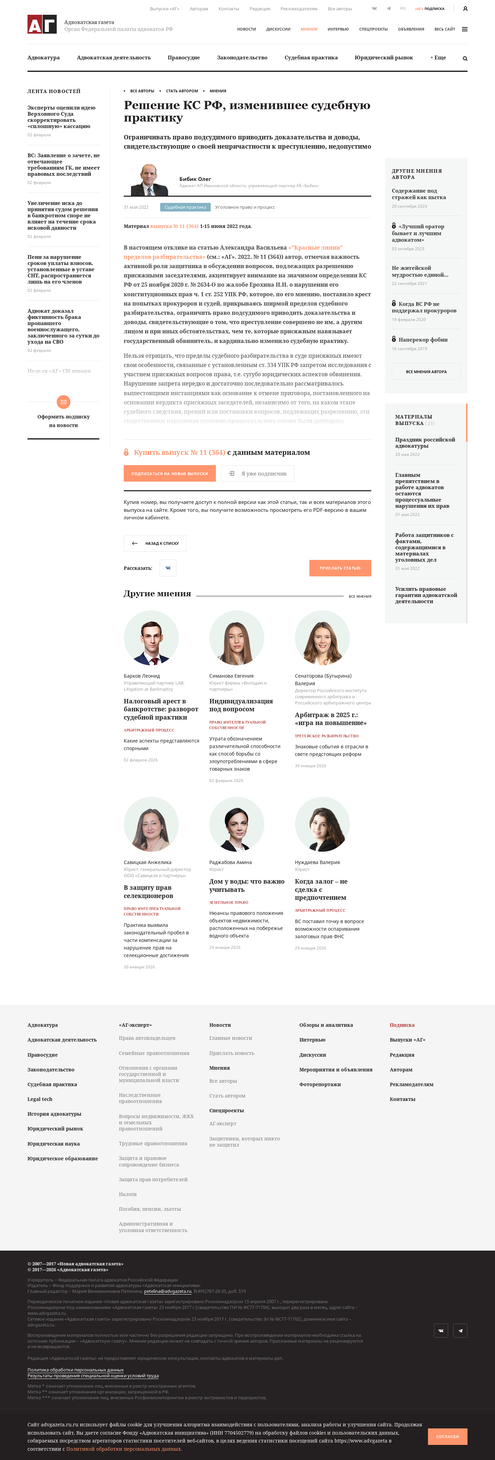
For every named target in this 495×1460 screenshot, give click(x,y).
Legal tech (40, 1099)
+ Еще (438, 57)
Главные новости (230, 1038)
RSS (403, 8)
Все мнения (360, 596)
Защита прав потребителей (153, 1179)
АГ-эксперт (222, 1123)
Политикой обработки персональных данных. (124, 1449)
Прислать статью (340, 568)
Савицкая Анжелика (148, 862)
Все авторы (340, 8)
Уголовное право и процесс (245, 207)
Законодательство (242, 57)
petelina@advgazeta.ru (167, 1291)
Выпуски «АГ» (164, 8)
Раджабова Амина (230, 862)
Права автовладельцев (147, 1038)
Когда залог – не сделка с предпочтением (321, 889)
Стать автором (182, 90)
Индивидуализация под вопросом (241, 705)
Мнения (309, 29)
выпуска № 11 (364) (174, 226)
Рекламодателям (299, 8)
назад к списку (155, 543)
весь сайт (451, 29)
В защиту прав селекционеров (148, 891)
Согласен (447, 1437)
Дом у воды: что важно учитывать (247, 885)
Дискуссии (278, 29)
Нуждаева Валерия (317, 862)
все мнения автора (426, 371)
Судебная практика (311, 57)
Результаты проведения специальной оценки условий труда (93, 1375)
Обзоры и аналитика (326, 1025)
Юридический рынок (384, 57)
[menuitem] (44, 57)
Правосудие (184, 57)
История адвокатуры (54, 1114)
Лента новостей (54, 91)
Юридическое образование (63, 1158)
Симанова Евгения (231, 675)
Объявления (411, 29)
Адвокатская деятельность (114, 57)
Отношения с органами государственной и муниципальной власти (149, 1074)
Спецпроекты (373, 29)
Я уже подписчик (258, 473)
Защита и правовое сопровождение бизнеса (149, 1161)
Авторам (199, 8)
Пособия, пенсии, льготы (150, 1209)
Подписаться (169, 473)
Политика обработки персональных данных (76, 1370)
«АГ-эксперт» (135, 1025)
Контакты (229, 8)
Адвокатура (44, 57)
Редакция (260, 8)
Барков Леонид (142, 675)
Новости (246, 29)
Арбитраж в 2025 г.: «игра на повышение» (331, 719)
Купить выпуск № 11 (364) (180, 452)
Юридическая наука (54, 1143)
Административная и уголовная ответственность (153, 1226)
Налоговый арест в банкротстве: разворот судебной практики (161, 709)
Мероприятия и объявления (336, 1069)
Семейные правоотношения (154, 1053)
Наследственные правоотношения (140, 1098)
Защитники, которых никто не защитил (244, 1141)
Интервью (338, 29)
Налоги (128, 1194)
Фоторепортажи (320, 1084)
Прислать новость (231, 1053)
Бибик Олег (195, 178)
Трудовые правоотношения (153, 1143)
